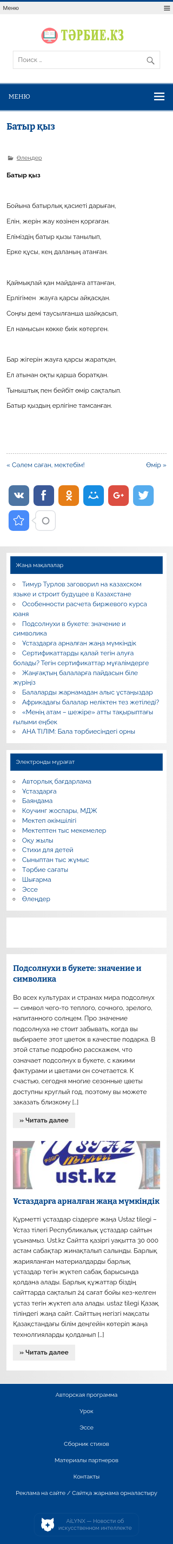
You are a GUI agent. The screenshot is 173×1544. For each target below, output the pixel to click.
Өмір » (156, 465)
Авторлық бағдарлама (56, 781)
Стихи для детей (47, 850)
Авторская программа (86, 1395)
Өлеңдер (29, 157)
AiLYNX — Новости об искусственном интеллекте (95, 1524)
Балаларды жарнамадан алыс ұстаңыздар (87, 692)
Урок (86, 1411)
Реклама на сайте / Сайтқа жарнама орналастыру (87, 1493)
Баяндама (37, 801)
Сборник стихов (86, 1444)
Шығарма (37, 880)
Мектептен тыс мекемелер (64, 830)
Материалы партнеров (86, 1460)
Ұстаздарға (39, 791)
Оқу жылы (37, 840)
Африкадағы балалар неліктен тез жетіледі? (90, 702)
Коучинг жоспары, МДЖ (59, 811)
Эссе (30, 889)
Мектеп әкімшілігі (49, 821)
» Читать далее (44, 1120)
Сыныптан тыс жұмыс (55, 860)
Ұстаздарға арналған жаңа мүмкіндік (79, 643)
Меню (11, 8)
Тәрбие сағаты (45, 870)
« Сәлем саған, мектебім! (45, 465)
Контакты (86, 1477)
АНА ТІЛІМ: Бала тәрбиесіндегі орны (78, 731)
